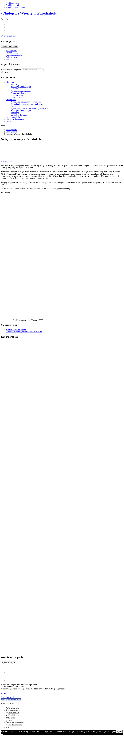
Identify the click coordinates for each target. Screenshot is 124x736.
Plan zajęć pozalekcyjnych (21, 87)
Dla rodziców (11, 100)
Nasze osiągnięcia (13, 117)
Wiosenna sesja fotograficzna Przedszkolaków (24, 332)
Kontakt (9, 59)
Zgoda (119, 731)
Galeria (9, 121)
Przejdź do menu (12, 3)
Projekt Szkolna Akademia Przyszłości (26, 102)
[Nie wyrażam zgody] (2, 734)
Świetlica (14, 89)
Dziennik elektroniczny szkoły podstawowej (28, 104)
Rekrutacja (15, 113)
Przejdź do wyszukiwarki (15, 7)
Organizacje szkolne (18, 95)
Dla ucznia (10, 82)
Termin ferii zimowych (19, 93)
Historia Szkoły (12, 53)
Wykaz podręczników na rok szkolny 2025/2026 (29, 108)
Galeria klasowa (17, 97)
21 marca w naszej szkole (16, 330)
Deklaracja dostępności (15, 119)
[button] (11, 699)
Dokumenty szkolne (13, 57)
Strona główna (11, 51)
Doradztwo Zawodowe (19, 115)
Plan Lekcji (15, 84)
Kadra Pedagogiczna (14, 55)
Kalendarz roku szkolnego (21, 91)
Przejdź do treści (12, 5)
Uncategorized (11, 132)
